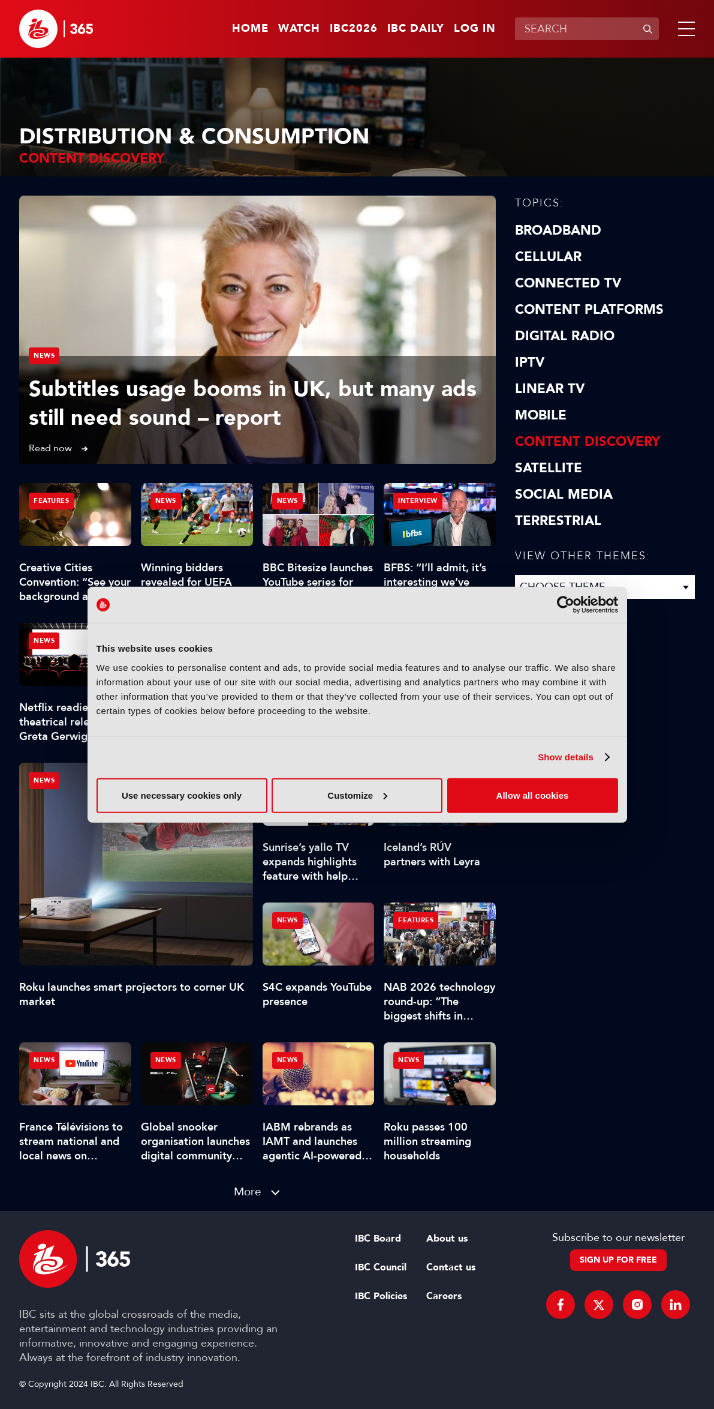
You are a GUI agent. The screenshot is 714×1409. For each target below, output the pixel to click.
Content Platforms (589, 310)
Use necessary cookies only (182, 795)
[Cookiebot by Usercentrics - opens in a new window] (565, 605)
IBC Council (380, 1267)
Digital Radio (564, 336)
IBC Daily (415, 29)
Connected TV (568, 283)
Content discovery (587, 442)
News (44, 355)
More (247, 1191)
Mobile (541, 415)
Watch (299, 29)
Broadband (558, 230)
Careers (444, 1296)
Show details (566, 757)
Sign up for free (618, 1260)
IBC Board (378, 1238)
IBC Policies (381, 1296)
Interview (418, 500)
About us (447, 1238)
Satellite (548, 468)
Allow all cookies (532, 795)
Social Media (564, 494)
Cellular (548, 257)
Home (250, 29)
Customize (357, 795)
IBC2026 (354, 29)
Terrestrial (558, 521)
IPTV (529, 362)
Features (51, 500)
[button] (684, 29)
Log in (475, 29)
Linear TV (550, 389)
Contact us (450, 1267)
